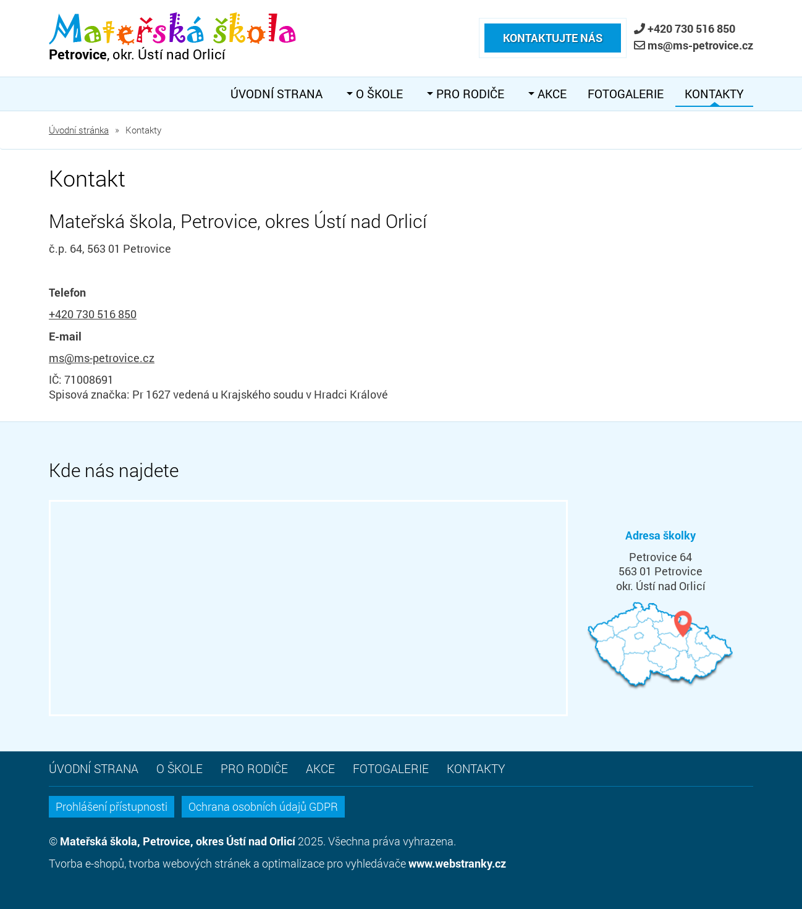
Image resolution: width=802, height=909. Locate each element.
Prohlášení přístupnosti (111, 806)
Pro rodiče (468, 93)
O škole (378, 93)
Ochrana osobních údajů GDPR (263, 806)
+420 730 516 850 (691, 28)
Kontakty (714, 93)
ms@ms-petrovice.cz (700, 45)
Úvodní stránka (79, 130)
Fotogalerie (626, 93)
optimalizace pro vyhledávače (334, 863)
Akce (550, 93)
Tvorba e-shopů (86, 863)
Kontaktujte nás (552, 26)
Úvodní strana (276, 93)
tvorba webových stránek (190, 863)
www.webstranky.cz (457, 863)
